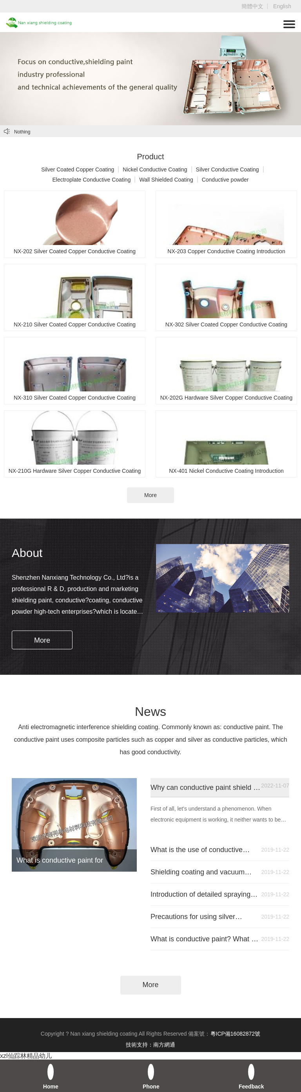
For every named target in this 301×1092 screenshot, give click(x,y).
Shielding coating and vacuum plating (204, 872)
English (282, 6)
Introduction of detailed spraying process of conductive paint (204, 894)
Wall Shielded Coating (166, 180)
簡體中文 (252, 6)
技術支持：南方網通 (150, 1045)
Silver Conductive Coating (227, 169)
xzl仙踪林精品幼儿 (26, 1055)
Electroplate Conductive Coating (91, 180)
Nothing (17, 131)
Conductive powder (225, 180)
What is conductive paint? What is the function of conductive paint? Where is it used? (204, 939)
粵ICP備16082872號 (235, 1034)
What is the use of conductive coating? (204, 850)
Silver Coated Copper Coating (77, 169)
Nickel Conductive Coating (155, 169)
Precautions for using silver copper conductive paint (204, 917)
